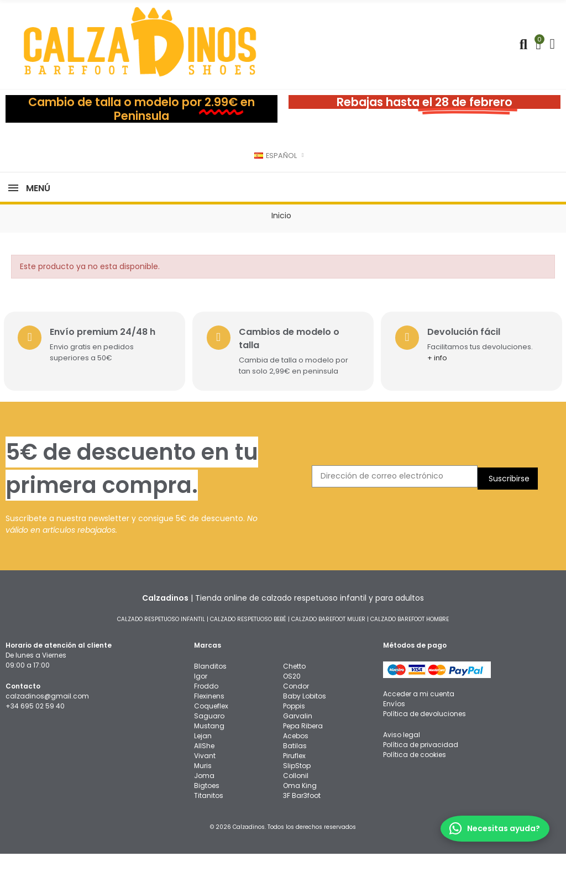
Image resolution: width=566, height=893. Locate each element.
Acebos (295, 775)
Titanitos (208, 834)
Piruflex (294, 795)
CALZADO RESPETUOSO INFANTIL (161, 658)
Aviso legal (401, 774)
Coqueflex (211, 745)
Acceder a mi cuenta (418, 733)
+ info (441, 397)
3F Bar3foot (302, 834)
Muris (203, 805)
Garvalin (297, 755)
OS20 (292, 715)
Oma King (300, 824)
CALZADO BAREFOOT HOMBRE (409, 658)
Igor (200, 715)
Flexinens (209, 735)
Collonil (295, 815)
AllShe (204, 785)
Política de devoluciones (424, 753)
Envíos (394, 743)
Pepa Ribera (303, 765)
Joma (204, 815)
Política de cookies (414, 794)
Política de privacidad (420, 784)
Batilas (295, 785)
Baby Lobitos (304, 735)
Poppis (294, 745)
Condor (296, 725)
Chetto (294, 705)
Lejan (203, 775)
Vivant (205, 795)
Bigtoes (206, 824)
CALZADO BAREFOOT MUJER (328, 658)
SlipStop (297, 805)
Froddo (206, 725)
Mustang (209, 765)
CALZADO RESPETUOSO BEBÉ (248, 658)
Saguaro (209, 755)
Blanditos (210, 705)
